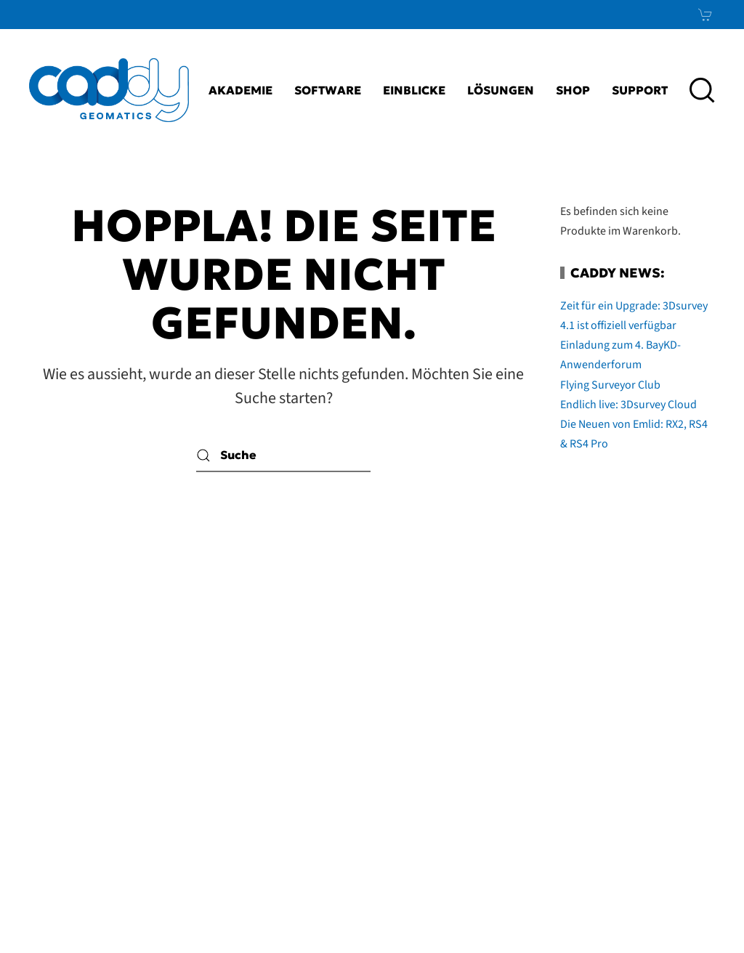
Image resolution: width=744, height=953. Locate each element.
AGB (330, 786)
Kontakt (290, 715)
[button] (702, 90)
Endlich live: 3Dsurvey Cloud (628, 405)
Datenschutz (253, 821)
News (669, 821)
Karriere (285, 679)
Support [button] (640, 90)
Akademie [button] (240, 90)
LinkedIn (643, 750)
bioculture (686, 914)
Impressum (269, 750)
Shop (573, 90)
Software (327, 90)
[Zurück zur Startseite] (109, 90)
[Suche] (283, 455)
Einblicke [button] (414, 90)
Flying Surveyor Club (610, 385)
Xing (677, 786)
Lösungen (500, 90)
